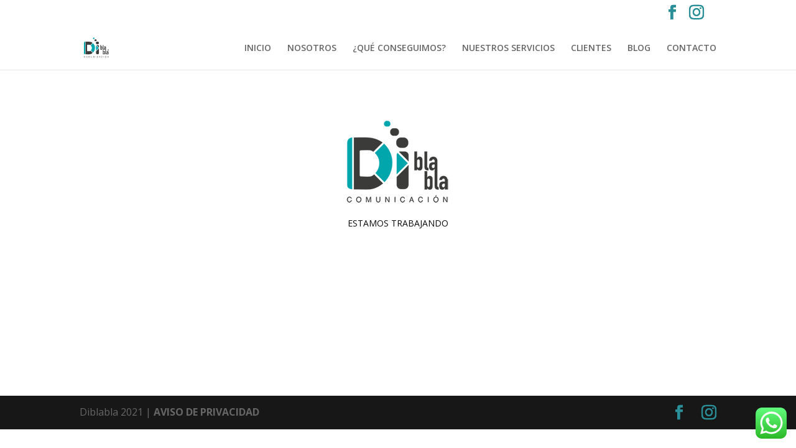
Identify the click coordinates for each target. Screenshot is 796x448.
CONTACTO (691, 49)
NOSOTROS (311, 49)
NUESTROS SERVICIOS (508, 49)
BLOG (638, 49)
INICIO (257, 49)
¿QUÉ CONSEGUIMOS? (399, 49)
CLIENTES (591, 49)
